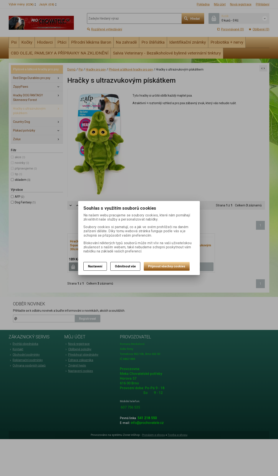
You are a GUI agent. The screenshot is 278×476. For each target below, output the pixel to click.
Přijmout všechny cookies (166, 266)
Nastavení (95, 266)
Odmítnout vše (125, 266)
